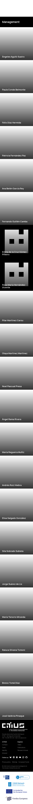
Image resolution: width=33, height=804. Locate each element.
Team (4, 747)
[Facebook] (17, 757)
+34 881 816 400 (10, 738)
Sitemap (14, 762)
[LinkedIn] (14, 757)
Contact (4, 745)
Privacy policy (6, 762)
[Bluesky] (11, 757)
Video (19, 745)
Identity (4, 750)
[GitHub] (26, 757)
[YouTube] (20, 757)
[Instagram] (23, 757)
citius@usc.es (22, 738)
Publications (21, 747)
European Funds (24, 762)
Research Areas (23, 750)
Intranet (4, 753)
